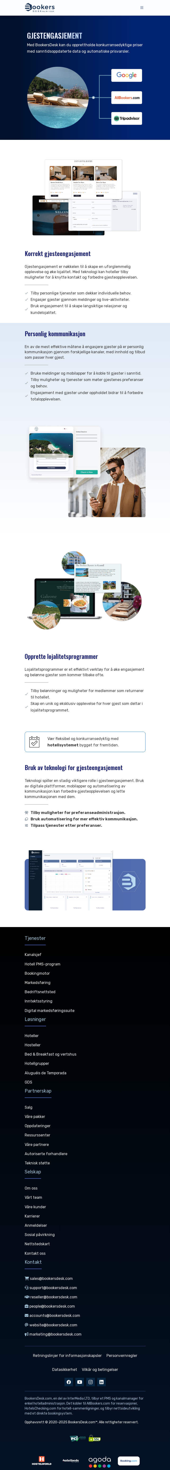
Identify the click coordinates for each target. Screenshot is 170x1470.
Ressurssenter (37, 1135)
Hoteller (32, 1036)
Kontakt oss (35, 1253)
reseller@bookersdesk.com (51, 1297)
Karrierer (32, 1216)
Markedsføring (38, 982)
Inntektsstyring (38, 1001)
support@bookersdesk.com (51, 1288)
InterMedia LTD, (79, 1398)
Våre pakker (35, 1116)
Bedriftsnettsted (40, 992)
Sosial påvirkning (40, 1234)
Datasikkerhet (64, 1369)
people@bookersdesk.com (50, 1306)
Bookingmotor (37, 973)
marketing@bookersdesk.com (53, 1334)
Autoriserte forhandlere (46, 1154)
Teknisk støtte (37, 1163)
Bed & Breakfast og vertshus (50, 1054)
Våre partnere (37, 1144)
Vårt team (33, 1197)
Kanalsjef (33, 954)
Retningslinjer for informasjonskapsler (67, 1355)
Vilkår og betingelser (100, 1369)
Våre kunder (35, 1207)
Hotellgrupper (37, 1063)
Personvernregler (121, 1355)
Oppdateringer (38, 1126)
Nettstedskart (37, 1244)
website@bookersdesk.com (51, 1325)
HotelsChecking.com (40, 1408)
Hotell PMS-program (42, 964)
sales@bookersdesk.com (49, 1278)
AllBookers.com (98, 1403)
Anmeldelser (36, 1225)
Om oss (31, 1188)
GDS (28, 1082)
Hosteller (33, 1045)
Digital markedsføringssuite (49, 1010)
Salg (28, 1107)
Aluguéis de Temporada (45, 1073)
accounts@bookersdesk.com (52, 1315)
